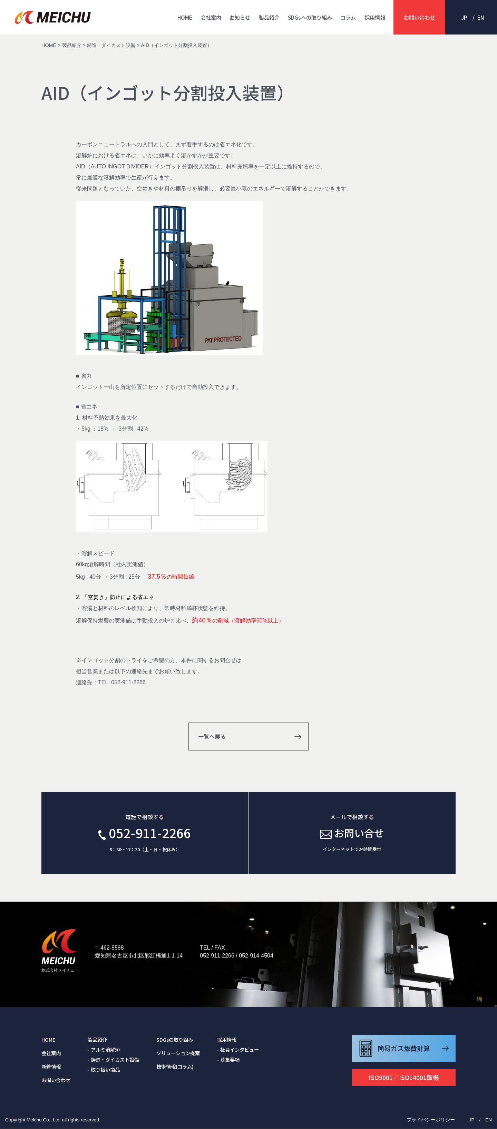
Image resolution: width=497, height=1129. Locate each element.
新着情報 (51, 1066)
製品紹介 (269, 17)
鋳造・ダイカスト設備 (115, 1059)
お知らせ (240, 17)
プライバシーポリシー (431, 1119)
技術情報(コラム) (175, 1066)
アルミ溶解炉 (105, 1049)
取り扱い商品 (105, 1069)
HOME (184, 17)
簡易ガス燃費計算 (404, 1048)
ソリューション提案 (178, 1053)
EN (480, 17)
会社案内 (211, 17)
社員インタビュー (239, 1049)
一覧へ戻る (211, 736)
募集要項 (230, 1059)
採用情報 (374, 17)
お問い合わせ (419, 17)
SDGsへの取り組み (310, 17)
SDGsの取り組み (174, 1039)
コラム (348, 17)
